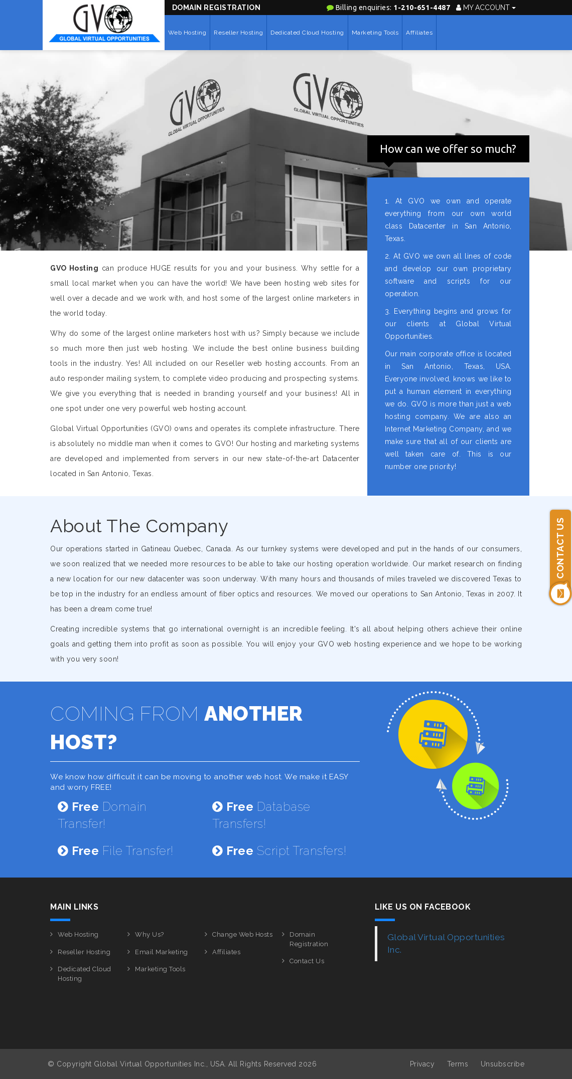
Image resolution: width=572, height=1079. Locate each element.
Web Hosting (187, 32)
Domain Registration (216, 8)
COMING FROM (176, 728)
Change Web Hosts (242, 934)
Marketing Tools (375, 32)
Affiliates (419, 32)
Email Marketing (161, 952)
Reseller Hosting (238, 32)
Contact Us (307, 961)
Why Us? (149, 934)
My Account (486, 8)
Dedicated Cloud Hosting (307, 32)
